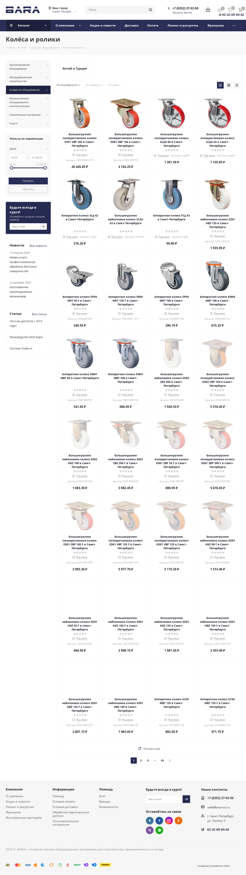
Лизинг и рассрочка (20, 807)
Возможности (108, 807)
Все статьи (39, 314)
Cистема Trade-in (21, 348)
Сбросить (28, 189)
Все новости (38, 246)
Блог (102, 796)
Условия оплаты (63, 801)
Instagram (169, 820)
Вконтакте (150, 820)
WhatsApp (159, 830)
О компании (14, 796)
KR (233, 15)
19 (162, 760)
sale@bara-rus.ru (218, 807)
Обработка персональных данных (70, 814)
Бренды (104, 801)
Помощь (58, 796)
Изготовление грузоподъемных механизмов (21, 291)
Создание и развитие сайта (214, 866)
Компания (14, 789)
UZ (228, 15)
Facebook (159, 820)
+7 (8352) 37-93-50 (185, 8)
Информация (63, 789)
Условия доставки (65, 807)
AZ (242, 15)
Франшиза (13, 812)
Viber (150, 830)
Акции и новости (18, 801)
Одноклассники (178, 820)
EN (238, 15)
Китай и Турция (75, 68)
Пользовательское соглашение (65, 822)
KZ (224, 15)
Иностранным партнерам (24, 817)
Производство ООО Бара (26, 337)
